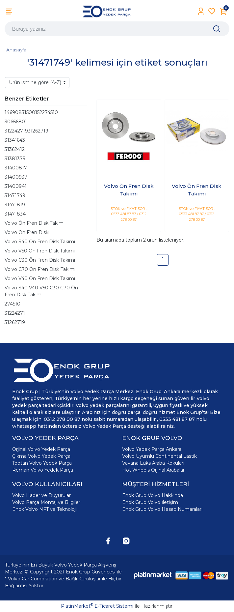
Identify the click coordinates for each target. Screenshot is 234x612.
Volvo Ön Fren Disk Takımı (35, 223)
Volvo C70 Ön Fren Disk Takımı (40, 269)
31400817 (16, 168)
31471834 (15, 214)
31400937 (16, 177)
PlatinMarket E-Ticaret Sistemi (97, 606)
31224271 (15, 313)
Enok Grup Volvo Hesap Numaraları (162, 509)
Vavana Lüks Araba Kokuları (153, 463)
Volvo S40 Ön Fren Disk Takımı (40, 242)
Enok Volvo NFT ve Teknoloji (44, 509)
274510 (12, 304)
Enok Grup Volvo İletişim (150, 502)
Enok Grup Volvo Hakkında (152, 495)
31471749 (15, 195)
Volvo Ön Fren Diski (27, 232)
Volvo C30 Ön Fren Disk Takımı (40, 260)
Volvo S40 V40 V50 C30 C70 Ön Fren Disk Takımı (41, 291)
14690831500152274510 (31, 112)
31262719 (15, 322)
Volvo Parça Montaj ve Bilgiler (46, 502)
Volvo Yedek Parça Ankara (151, 449)
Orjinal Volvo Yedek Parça (41, 449)
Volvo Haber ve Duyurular (41, 495)
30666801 (16, 122)
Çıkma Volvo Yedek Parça (41, 456)
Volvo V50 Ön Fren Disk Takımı (40, 251)
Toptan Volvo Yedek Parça (42, 463)
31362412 (15, 149)
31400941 (16, 186)
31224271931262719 (26, 131)
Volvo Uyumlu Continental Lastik (159, 456)
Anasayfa (16, 50)
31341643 (15, 140)
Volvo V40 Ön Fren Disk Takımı (40, 278)
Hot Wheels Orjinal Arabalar (153, 470)
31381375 (15, 158)
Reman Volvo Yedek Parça (42, 470)
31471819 (15, 205)
